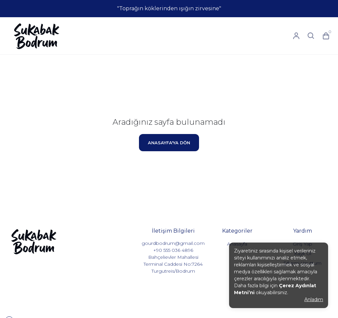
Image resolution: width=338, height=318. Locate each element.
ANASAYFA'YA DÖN (169, 142)
